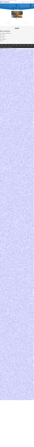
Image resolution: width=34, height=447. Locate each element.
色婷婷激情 (25, 96)
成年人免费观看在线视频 (5, 118)
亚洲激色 (3, 173)
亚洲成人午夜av (11, 153)
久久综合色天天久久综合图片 (30, 91)
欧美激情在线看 (11, 133)
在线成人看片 (28, 53)
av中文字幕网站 (26, 123)
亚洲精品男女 (13, 95)
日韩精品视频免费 (28, 178)
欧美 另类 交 (21, 80)
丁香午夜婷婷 (28, 84)
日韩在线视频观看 (23, 186)
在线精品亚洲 (20, 145)
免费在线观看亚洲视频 (10, 208)
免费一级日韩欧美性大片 (20, 167)
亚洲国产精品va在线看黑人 (10, 147)
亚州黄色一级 (9, 211)
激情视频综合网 (9, 83)
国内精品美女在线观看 (31, 110)
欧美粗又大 (29, 170)
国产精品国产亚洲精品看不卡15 (2, 242)
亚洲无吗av (31, 168)
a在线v (11, 245)
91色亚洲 (24, 95)
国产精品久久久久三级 (11, 149)
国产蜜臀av (15, 207)
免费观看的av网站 (23, 167)
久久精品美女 (18, 85)
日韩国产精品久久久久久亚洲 (28, 143)
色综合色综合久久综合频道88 (6, 235)
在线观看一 (27, 96)
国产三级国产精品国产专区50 (13, 59)
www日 (32, 87)
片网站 (23, 116)
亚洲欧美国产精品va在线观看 (29, 119)
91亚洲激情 (3, 205)
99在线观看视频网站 (12, 160)
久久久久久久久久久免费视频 (25, 148)
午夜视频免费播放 (4, 67)
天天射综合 (2, 183)
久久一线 (13, 197)
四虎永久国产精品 (4, 257)
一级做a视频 (26, 249)
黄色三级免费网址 (13, 245)
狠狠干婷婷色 (1, 224)
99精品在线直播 (6, 49)
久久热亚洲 (20, 208)
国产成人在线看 (27, 68)
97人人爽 (15, 145)
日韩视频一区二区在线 (25, 130)
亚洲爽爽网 (18, 116)
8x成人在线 (8, 106)
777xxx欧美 (28, 163)
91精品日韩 (22, 188)
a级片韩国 (13, 65)
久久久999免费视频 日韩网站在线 (19, 106)
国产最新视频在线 (9, 222)
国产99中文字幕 (13, 173)
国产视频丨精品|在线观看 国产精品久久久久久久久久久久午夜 (12, 162)
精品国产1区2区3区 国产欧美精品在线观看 (17, 105)
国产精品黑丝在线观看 (5, 85)
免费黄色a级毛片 (4, 172)
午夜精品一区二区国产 (25, 161)
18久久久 (33, 107)
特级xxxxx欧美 (6, 194)
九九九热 (9, 167)
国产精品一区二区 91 (9, 198)
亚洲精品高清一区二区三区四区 (27, 132)
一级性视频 (2, 166)
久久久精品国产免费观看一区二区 (4, 121)
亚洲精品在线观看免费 (14, 135)
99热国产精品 (18, 206)
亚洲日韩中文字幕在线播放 (12, 78)
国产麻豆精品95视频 (17, 80)
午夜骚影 (28, 185)
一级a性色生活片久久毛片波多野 (27, 193)
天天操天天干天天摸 (6, 260)
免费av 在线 (19, 95)
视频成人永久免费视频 (26, 196)
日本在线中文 (25, 236)
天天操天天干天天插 (29, 218)
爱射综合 (8, 248)
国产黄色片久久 (27, 71)
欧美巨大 (4, 73)
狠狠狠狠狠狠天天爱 (22, 83)
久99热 (7, 93)
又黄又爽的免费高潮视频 (18, 110)
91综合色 (14, 216)
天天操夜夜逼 (14, 153)
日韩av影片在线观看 (17, 171)
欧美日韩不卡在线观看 (24, 232)
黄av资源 (29, 136)
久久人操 (1, 162)
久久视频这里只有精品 (5, 249)
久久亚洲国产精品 (10, 225)
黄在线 (13, 68)
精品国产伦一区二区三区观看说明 (12, 112)
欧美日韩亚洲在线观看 (10, 123)
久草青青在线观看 (10, 53)
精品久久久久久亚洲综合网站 (17, 157)
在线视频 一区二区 (6, 171)
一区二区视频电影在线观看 (20, 245)
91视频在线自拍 (25, 169)
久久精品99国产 (23, 185)
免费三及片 (16, 107)
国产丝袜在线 (9, 103)
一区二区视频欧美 (15, 131)
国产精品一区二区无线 (12, 83)
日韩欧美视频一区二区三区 (14, 97)
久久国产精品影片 (12, 55)
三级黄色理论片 (16, 173)
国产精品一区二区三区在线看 (2, 260)
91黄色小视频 (4, 251)
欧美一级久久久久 (21, 57)
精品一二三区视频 (29, 122)
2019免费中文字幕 (24, 131)
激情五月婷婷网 (6, 188)
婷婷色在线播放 (10, 161)
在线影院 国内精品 (7, 173)
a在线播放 (13, 131)
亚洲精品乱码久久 (29, 81)
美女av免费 (12, 235)
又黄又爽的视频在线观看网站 (21, 197)
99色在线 (2, 142)
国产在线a (19, 200)
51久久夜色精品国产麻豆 (21, 82)
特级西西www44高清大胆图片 (15, 259)
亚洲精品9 (33, 213)
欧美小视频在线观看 (5, 61)
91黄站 (11, 194)
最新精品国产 (2, 263)
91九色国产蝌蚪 (27, 108)
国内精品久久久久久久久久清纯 (26, 246)
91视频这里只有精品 (2, 148)
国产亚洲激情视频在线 (8, 204)
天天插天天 (5, 223)
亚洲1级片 (29, 66)
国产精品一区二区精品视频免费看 (19, 70)
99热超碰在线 (19, 259)
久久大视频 (21, 122)
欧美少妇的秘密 (1, 236)
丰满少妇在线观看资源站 (25, 121)
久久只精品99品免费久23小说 (16, 248)
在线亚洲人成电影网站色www (29, 78)
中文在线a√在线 (28, 67)
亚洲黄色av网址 (29, 149)
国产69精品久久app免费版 (15, 84)
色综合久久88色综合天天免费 (31, 141)
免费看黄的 (30, 255)
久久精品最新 (15, 197)
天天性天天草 (11, 218)
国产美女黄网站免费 (20, 195)
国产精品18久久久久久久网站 (8, 124)
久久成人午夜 (30, 171)
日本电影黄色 (8, 261)
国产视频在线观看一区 (31, 137)
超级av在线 (32, 251)
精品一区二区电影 (32, 56)
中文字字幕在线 (9, 79)
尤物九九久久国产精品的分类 (6, 148)
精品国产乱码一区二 (4, 107)
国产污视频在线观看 (2, 235)
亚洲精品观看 (15, 55)
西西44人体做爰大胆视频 (31, 73)
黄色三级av (4, 161)
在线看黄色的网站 (20, 54)
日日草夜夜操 (10, 100)
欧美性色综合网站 (31, 249)
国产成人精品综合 (21, 148)
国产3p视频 (28, 221)
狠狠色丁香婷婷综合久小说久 (5, 79)
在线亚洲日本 (6, 70)
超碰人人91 (22, 71)
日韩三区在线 (32, 173)
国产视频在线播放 (17, 169)
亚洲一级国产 (5, 179)
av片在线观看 (21, 200)
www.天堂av (29, 244)
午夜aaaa (25, 79)
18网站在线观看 (29, 242)
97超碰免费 (14, 117)
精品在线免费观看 (12, 199)
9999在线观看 (29, 245)
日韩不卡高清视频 (25, 231)
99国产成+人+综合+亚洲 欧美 (11, 178)
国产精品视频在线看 (2, 93)
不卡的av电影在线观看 (27, 142)
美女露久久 (10, 98)
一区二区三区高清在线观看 (31, 109)
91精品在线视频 (13, 53)
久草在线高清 (23, 233)
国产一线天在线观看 (17, 191)
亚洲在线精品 (14, 217)
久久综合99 (5, 178)
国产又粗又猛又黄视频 (20, 103)
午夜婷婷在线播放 (28, 98)
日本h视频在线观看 (3, 212)
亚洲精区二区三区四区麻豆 (19, 251)
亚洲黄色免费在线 (19, 194)
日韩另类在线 (20, 231)
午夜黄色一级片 (22, 204)
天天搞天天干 (6, 59)
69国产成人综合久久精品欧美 (6, 254)
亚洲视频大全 (24, 248)
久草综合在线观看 (2, 207)
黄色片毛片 (2, 198)
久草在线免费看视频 (10, 158)
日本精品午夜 (33, 247)
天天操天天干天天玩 (15, 219)
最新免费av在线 (18, 196)
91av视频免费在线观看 (17, 218)
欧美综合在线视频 (2, 178)
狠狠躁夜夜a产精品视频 (7, 65)
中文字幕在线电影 (2, 106)
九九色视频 (5, 72)
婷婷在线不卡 (17, 155)
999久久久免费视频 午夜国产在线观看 (10, 121)
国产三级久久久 (2, 167)
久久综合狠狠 (26, 207)
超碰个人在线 (4, 49)
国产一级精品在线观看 (7, 180)
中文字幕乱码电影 (22, 128)
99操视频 (7, 136)
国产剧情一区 (8, 84)
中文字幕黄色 (14, 141)
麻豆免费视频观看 (30, 65)
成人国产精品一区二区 (16, 146)
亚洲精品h (18, 91)
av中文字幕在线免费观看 (25, 188)
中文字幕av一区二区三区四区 (22, 212)
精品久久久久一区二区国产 (4, 196)
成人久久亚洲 (29, 222)
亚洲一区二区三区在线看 (9, 256)
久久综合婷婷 (18, 111)
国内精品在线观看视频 (24, 146)
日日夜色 (5, 207)
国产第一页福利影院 (13, 147)
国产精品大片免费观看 (2, 78)
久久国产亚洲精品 (24, 135)
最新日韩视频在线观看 (30, 163)
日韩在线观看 (20, 119)
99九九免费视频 (31, 146)
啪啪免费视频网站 (16, 112)
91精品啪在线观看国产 (9, 230)
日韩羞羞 (6, 106)
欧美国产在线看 (21, 222)
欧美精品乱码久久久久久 (22, 115)
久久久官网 (4, 225)
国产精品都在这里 (19, 108)
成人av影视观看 (6, 91)
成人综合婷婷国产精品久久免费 (22, 61)
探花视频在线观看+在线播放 (22, 170)
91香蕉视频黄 (17, 186)
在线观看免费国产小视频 (15, 108)
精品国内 (29, 134)
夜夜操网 (31, 95)
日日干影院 (30, 93)
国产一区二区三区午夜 (28, 74)
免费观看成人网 (8, 61)
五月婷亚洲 (17, 172)
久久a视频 (11, 79)
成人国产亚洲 (17, 159)
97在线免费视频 (10, 159)
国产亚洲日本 (26, 59)
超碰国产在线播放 (18, 131)
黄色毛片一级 (32, 68)
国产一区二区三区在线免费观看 (26, 73)
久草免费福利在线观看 (16, 124)
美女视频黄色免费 (2, 58)
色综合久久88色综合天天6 (14, 186)
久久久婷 (24, 182)
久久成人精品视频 (2, 122)
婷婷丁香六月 (16, 222)
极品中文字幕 (25, 173)
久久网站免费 (3, 229)
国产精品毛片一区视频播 (24, 174)
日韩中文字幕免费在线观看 (18, 125)
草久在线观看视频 (24, 154)
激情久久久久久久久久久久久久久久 (22, 171)
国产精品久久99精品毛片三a (8, 134)
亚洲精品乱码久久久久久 (14, 233)
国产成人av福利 (15, 160)
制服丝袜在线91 (10, 106)
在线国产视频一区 (17, 229)
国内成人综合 (27, 65)
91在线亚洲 (32, 157)
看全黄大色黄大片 (19, 109)
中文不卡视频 (6, 225)
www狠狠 (13, 260)
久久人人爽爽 (10, 72)
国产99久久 (1, 83)
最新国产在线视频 (23, 172)
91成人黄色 (30, 211)
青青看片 (3, 263)
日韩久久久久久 (23, 91)
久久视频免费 (11, 81)
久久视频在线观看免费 (22, 199)
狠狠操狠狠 (19, 154)
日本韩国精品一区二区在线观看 (4, 137)
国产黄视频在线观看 (21, 125)
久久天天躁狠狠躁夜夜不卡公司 (9, 234)
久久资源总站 (32, 212)
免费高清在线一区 (3, 131)
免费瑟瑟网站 (5, 122)
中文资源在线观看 (10, 148)
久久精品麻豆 (31, 247)
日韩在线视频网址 (7, 66)
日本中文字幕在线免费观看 (30, 116)
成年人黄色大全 (28, 229)
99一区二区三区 (7, 221)
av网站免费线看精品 (20, 236)
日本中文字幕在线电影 (16, 100)
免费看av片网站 (5, 262)
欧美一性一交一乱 (22, 175)
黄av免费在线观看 (4, 53)
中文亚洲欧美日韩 (26, 184)
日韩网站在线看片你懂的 (3, 145)
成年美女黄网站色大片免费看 (20, 262)
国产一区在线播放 (28, 124)
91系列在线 (17, 235)
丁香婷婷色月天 (11, 135)
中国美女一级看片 (15, 223)
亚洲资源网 (6, 231)
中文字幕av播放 (18, 162)
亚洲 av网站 (22, 109)
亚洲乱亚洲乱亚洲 (7, 191)
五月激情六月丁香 (12, 103)
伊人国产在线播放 (23, 230)
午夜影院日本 (17, 234)
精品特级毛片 (23, 157)
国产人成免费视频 (7, 67)
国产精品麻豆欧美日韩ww (6, 174)
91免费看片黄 (18, 160)
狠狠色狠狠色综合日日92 (9, 73)
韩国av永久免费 (11, 57)
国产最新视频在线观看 (5, 175)
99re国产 (9, 136)
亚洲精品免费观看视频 (7, 243)
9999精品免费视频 (27, 259)
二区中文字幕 (23, 206)
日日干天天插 (20, 111)
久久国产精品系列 (31, 79)
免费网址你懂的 (27, 79)
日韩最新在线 (28, 155)
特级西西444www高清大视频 (4, 134)
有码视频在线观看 (22, 246)
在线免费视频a (22, 182)
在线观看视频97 (30, 104)
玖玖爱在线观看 (27, 136)
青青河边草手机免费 (2, 210)
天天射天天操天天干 (5, 108)
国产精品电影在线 (14, 125)
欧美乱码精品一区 (31, 180)
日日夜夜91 (17, 257)
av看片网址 (28, 220)
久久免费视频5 (10, 66)
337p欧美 (1, 191)
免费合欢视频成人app (17, 199)
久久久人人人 (7, 247)
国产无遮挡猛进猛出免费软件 (7, 135)
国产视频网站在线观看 (22, 95)
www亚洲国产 (33, 187)
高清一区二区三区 (12, 66)
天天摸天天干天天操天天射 (12, 85)
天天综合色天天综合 (25, 211)
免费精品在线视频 (14, 166)
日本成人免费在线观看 (22, 119)
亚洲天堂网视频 (30, 183)
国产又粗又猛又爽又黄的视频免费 (3, 232)
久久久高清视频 (4, 86)
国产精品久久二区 (26, 100)
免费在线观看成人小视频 (8, 156)
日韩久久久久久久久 (9, 144)
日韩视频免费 (30, 135)
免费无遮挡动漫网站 (17, 86)
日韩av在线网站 (21, 238)
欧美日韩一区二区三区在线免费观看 (24, 180)
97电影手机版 (11, 217)
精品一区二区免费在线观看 (27, 171)
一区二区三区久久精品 (6, 181)
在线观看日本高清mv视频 (32, 136)
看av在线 (5, 173)
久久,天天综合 (3, 163)
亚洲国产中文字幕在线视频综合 (31, 192)
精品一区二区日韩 (17, 119)
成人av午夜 (19, 146)
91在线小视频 (31, 121)
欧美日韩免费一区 (27, 135)
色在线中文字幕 (28, 181)
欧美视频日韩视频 (3, 98)
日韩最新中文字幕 (11, 175)
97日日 (6, 129)
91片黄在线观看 (30, 155)
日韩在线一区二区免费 (12, 187)
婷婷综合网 (16, 87)
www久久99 (2, 80)
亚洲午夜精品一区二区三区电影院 (14, 184)
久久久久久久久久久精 (23, 106)
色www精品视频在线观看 (30, 175)
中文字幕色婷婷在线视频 (30, 250)
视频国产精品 (20, 78)
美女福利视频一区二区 (7, 246)
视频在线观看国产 (22, 62)
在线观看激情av (31, 254)
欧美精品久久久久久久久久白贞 (14, 181)
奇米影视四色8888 (29, 204)
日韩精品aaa (18, 132)
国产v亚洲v (14, 96)
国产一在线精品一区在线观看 (26, 129)
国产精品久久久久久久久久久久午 (25, 81)
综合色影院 (15, 67)
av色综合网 (3, 108)
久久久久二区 (31, 193)
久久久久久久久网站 (18, 230)
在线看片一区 (8, 107)
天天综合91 (20, 225)
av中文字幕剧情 (19, 235)
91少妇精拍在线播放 (22, 210)
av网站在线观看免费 (6, 163)
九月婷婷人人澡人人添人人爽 (15, 196)
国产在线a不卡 (4, 186)
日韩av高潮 (3, 220)
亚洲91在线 (23, 195)
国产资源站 (21, 241)
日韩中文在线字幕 (24, 69)
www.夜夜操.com (13, 261)
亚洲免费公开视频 (12, 100)
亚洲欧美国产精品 (9, 244)
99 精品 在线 (24, 262)
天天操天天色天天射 (14, 110)
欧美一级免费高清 (2, 159)
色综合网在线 (33, 263)
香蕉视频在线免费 (25, 241)
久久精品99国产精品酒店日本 (13, 168)
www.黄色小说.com (14, 115)
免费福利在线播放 (25, 263)
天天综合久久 (19, 84)
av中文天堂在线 (6, 205)
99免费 (32, 148)
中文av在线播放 (6, 251)
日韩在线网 (30, 67)
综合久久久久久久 (30, 57)
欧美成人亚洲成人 (1, 91)
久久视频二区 (2, 86)
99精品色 (12, 94)
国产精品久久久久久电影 (27, 225)
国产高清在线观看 (13, 256)
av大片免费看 (5, 250)
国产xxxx (29, 71)
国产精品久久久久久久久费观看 (30, 256)
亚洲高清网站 (17, 194)
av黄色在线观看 (27, 56)
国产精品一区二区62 (5, 80)
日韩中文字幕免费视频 (17, 216)
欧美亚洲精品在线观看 (15, 142)
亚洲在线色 (6, 98)
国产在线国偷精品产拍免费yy (23, 258)
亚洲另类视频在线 (23, 132)
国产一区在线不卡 (16, 211)
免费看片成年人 (3, 116)
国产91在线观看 (20, 60)
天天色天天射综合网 (28, 59)
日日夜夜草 (18, 208)
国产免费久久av (17, 145)
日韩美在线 (4, 183)
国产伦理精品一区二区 (19, 258)
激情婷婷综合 (28, 263)
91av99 (31, 231)
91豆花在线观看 (23, 100)
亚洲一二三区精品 (24, 72)
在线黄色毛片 (1, 156)
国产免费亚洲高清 (23, 80)
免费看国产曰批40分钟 (27, 205)
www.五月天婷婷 (2, 144)
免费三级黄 (8, 249)
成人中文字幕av (1, 220)
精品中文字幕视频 (1, 173)
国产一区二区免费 (17, 231)
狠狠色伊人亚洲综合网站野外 (19, 99)
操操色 (1, 259)
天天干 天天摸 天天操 (16, 260)
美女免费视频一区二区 (25, 209)
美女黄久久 (29, 153)
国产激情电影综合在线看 (15, 94)
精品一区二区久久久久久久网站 (30, 188)
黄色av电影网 (7, 258)
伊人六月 (3, 110)
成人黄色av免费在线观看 (6, 218)
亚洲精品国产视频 (26, 167)
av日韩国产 (30, 263)
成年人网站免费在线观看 (6, 109)
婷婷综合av (23, 85)
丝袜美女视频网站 (18, 178)
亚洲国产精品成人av (5, 162)
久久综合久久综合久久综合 (11, 232)
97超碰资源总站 (12, 161)
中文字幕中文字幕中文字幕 (19, 58)
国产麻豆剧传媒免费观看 (22, 242)
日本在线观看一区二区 (9, 242)
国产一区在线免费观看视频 (27, 92)
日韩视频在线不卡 (16, 261)
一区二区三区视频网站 (6, 238)
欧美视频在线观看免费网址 (14, 234)
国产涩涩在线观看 (2, 112)
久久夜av (10, 80)
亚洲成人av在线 (19, 219)
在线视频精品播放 (12, 72)
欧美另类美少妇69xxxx (25, 99)
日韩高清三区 (2, 258)
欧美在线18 (28, 141)
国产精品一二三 (21, 72)
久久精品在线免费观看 (24, 133)
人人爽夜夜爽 (9, 218)
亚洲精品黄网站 (11, 192)
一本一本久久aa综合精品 (4, 156)
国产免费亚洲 (24, 251)
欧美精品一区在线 (16, 208)
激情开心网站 (26, 104)
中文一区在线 (29, 150)
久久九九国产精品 (18, 256)
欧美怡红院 (23, 118)
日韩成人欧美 (18, 66)
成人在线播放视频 (17, 161)
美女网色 (22, 111)
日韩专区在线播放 (9, 132)
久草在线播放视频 (12, 129)
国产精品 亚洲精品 (7, 197)
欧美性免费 (15, 54)
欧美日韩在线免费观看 (31, 49)
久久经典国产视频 (16, 241)
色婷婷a (12, 250)
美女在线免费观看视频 (25, 234)
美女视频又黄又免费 (12, 185)
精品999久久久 (22, 73)
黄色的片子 (12, 69)
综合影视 (12, 183)
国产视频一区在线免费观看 (9, 94)
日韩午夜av (32, 118)
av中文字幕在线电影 (14, 58)
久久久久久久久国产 (20, 160)
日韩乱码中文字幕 (4, 258)
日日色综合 (16, 147)
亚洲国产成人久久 (3, 70)
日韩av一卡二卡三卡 (6, 183)
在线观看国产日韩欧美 (8, 115)
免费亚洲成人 (10, 246)
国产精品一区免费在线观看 (11, 206)
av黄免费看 (28, 191)
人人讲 (22, 248)
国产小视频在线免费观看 (27, 49)
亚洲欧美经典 (5, 185)
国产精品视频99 (7, 146)
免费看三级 (9, 209)
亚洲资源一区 (7, 125)
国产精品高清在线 (12, 82)
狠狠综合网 (24, 243)
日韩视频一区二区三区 (9, 82)
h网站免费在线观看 (27, 87)
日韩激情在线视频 (26, 200)
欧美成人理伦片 (13, 188)
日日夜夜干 (19, 104)
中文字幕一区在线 (31, 85)
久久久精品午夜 (31, 145)
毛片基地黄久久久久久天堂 (32, 174)
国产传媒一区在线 (4, 119)
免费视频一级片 (11, 163)
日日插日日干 (21, 55)
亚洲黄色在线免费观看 (21, 66)
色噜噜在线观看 (3, 55)
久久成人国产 (5, 167)
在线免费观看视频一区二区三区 (17, 243)
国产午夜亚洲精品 (2, 262)
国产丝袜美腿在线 (9, 146)
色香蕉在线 (23, 241)
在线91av (22, 225)
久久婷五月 (29, 196)
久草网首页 (12, 263)
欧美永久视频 (28, 156)
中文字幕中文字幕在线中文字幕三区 (29, 224)
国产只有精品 (32, 74)
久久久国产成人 (20, 85)
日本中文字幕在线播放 (27, 103)
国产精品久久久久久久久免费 (3, 146)
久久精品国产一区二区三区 (13, 119)
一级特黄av (33, 116)
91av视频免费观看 (11, 86)
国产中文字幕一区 (6, 155)
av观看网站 (16, 158)
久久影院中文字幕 (15, 66)
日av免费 (4, 198)
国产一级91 (14, 128)
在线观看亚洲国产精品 (20, 216)
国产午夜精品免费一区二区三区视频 (6, 68)
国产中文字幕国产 (6, 220)
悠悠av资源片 (14, 86)
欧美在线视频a (13, 74)
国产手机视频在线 (9, 56)
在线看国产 (26, 230)
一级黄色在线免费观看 (9, 169)
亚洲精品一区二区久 (22, 108)
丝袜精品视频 (13, 241)
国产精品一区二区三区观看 (27, 159)
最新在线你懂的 (15, 68)
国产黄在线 (22, 155)
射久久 (2, 107)
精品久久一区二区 (4, 180)
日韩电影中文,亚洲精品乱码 (31, 198)
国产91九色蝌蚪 (26, 179)
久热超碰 (22, 122)
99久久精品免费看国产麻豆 (19, 129)
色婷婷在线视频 (12, 169)
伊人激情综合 (30, 68)
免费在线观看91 (23, 97)
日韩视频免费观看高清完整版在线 (25, 150)
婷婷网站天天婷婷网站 (10, 109)
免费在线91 (14, 183)
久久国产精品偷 (12, 172)
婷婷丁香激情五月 (10, 213)
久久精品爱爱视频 (13, 79)
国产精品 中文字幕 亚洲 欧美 (31, 156)
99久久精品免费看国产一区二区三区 (14, 111)
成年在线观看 (12, 205)
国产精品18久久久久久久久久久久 (24, 70)
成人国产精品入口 (1, 71)
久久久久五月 (13, 225)
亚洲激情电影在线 (31, 66)
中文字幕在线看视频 (8, 78)
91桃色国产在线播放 (32, 238)
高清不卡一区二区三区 (3, 158)
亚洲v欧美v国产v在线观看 (12, 143)
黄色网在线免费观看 (6, 103)
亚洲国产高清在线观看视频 (31, 94)
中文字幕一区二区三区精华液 (10, 70)
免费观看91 (7, 110)
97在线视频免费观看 (25, 91)
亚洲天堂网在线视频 (30, 234)
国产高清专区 (15, 56)
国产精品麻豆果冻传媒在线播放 (12, 136)
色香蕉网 (14, 199)
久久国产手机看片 (23, 96)
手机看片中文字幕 (11, 65)
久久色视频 (19, 159)
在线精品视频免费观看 (19, 172)
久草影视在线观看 (16, 182)
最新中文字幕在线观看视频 (20, 205)
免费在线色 (14, 211)
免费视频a (20, 181)
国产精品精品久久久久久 (18, 122)
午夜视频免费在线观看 (12, 230)
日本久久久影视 (20, 184)
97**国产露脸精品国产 (25, 117)
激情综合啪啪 (9, 145)
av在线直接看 (24, 90)
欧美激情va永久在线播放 (13, 246)
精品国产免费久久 (6, 187)
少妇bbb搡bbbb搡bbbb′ (11, 104)
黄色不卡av (1, 121)
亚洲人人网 (20, 169)
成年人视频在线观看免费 (23, 104)
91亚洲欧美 (10, 180)
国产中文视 (11, 166)
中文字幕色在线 (27, 192)
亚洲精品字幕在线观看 (15, 70)
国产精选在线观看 (12, 195)
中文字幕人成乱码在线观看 (26, 122)
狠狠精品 (29, 79)
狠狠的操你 (26, 74)
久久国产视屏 (21, 137)
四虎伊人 (25, 178)
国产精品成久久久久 (26, 66)
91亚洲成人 (18, 236)
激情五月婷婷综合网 (10, 262)
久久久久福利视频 (15, 206)
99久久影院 (33, 106)
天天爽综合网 (12, 108)
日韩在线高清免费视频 (26, 218)
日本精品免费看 (3, 193)
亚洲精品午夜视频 (5, 136)
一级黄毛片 (33, 95)
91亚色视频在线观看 (31, 170)
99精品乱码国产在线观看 (8, 86)
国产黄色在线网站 (7, 207)
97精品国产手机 (15, 195)
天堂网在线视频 (12, 237)
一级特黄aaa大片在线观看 (17, 53)
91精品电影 (31, 258)
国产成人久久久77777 (2, 97)
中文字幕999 (27, 245)
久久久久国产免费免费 (13, 180)
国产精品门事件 (18, 144)
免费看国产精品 (14, 149)
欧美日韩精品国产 (20, 206)
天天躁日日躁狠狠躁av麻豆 (15, 250)
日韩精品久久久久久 (6, 161)
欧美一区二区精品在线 (22, 244)
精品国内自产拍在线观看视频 (10, 251)
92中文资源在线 (21, 257)
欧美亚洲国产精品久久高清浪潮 (11, 105)
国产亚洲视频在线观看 (19, 128)
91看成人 (4, 171)
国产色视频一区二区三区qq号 (2, 155)
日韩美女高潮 (15, 230)
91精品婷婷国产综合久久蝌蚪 (15, 193)
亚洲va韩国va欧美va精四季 (8, 172)
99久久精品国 (30, 261)
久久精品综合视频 (2, 185)
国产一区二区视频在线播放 (21, 143)
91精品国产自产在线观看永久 (6, 159)
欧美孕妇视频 (29, 248)
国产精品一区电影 (10, 261)
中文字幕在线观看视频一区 (8, 236)
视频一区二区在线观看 (21, 81)
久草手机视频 (30, 257)
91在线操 (30, 225)
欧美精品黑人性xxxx (30, 96)
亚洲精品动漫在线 (14, 92)
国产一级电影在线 (7, 206)
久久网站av (17, 59)
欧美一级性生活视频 (23, 184)
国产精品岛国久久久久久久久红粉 (20, 49)
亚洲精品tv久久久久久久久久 (26, 118)
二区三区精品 (18, 254)
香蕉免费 (33, 91)
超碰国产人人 (13, 207)
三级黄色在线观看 (24, 82)
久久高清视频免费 (26, 191)
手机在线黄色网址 (16, 246)
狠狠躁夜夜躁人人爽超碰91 (31, 142)
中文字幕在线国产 (9, 168)
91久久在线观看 (20, 229)
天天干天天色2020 (7, 158)
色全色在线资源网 (18, 65)
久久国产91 (24, 238)
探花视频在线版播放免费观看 (27, 235)
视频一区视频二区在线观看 (7, 87)
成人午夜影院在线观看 (17, 207)
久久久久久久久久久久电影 (4, 57)
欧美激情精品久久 (6, 131)
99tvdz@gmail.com (21, 247)
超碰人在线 (7, 143)
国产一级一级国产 (21, 150)
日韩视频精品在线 (23, 178)
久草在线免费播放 (10, 74)
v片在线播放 (19, 211)
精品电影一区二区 (16, 96)
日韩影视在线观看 (13, 224)
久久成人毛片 (2, 119)
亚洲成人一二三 (21, 217)
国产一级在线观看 (14, 204)
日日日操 (6, 82)
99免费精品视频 (11, 211)
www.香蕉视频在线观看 (6, 62)
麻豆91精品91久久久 (8, 122)
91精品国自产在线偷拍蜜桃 (25, 220)
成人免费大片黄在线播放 (26, 223)
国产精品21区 (7, 105)
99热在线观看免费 (23, 254)
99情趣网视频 (24, 204)
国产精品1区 (2, 230)
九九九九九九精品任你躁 (15, 60)
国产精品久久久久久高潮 (20, 249)
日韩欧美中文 (31, 92)
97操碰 (10, 200)
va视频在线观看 (23, 166)
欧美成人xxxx (5, 192)
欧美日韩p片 (28, 233)
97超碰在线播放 (22, 223)
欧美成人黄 (21, 178)
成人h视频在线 (32, 108)
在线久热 (15, 143)
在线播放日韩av (19, 155)
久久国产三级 (33, 129)
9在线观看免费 (14, 154)
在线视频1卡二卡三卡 (5, 94)
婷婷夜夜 (21, 230)
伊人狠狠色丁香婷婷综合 (24, 158)
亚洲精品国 (25, 93)
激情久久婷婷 (31, 199)
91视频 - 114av (31, 62)
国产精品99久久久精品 (3, 241)
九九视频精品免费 (15, 247)
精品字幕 (8, 188)
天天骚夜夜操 (27, 82)
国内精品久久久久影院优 (18, 115)
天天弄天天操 (30, 195)
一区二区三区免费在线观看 (5, 237)
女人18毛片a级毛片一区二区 (11, 96)
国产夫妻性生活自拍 (22, 93)
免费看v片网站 (11, 184)
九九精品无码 (25, 194)
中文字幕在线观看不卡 (17, 153)
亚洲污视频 (30, 173)
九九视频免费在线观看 (9, 210)
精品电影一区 (31, 125)
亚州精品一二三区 (25, 181)
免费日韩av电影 (31, 244)
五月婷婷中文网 (21, 97)
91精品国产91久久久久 (13, 107)
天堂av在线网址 (7, 96)
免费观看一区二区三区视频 (5, 199)
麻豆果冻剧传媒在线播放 (23, 136)
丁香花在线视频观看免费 (26, 187)
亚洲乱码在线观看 (13, 212)
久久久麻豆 (11, 142)
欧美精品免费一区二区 (14, 249)
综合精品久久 (32, 69)
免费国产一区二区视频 (9, 245)
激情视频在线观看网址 (4, 71)
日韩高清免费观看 (15, 244)
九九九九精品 (31, 158)
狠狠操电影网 (17, 192)
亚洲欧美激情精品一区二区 (18, 117)
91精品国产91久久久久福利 (19, 255)
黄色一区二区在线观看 (31, 178)
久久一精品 (11, 167)
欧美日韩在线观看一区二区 (16, 69)
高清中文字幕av (26, 185)
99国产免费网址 (8, 149)
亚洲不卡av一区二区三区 (10, 258)
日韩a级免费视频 (27, 237)
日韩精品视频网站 (2, 109)
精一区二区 (2, 79)
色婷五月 (0, 229)
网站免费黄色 (20, 116)
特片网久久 (16, 242)
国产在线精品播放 (9, 111)
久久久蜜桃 (8, 259)
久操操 (12, 115)
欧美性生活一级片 (15, 187)
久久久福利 (6, 168)
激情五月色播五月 (10, 223)
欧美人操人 (24, 207)
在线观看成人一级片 (23, 229)
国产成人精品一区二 (30, 90)
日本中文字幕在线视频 (12, 56)
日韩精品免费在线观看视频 (5, 248)
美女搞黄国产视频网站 (23, 60)
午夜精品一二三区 (30, 129)
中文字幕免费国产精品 (5, 132)
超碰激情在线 (28, 211)
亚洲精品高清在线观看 (25, 58)
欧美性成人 (6, 56)
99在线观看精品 (21, 259)
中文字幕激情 (26, 160)
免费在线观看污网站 (29, 251)
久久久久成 (27, 234)
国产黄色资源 (12, 144)
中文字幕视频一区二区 (12, 156)
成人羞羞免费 (17, 137)
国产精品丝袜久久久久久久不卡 (2, 169)
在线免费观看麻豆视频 (24, 245)
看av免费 (24, 235)
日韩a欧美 (18, 78)
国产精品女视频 (30, 154)
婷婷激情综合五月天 (14, 155)
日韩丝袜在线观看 (24, 259)
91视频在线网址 (1, 65)
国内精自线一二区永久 (5, 123)
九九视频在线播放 (27, 137)
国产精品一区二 (21, 196)
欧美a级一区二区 (4, 65)
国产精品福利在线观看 (6, 144)
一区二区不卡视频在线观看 (3, 153)
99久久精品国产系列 (13, 146)
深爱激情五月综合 (26, 250)
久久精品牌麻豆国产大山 (2, 254)
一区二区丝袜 (10, 87)
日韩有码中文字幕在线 (3, 124)
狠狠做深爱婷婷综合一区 (16, 200)
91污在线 (8, 104)
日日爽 (1, 193)
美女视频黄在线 (22, 169)
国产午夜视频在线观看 (18, 244)
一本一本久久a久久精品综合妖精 (23, 192)
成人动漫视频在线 (24, 94)
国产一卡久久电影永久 (27, 247)
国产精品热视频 (31, 124)
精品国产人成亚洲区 (3, 154)
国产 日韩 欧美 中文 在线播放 (10, 155)
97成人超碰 (11, 154)
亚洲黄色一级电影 (28, 199)
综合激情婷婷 (14, 93)
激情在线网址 (24, 49)
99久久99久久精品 (29, 216)
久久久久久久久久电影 (25, 57)
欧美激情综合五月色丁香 (31, 217)
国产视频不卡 (9, 154)
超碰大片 (27, 230)
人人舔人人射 (2, 117)
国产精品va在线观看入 (10, 193)
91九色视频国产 (13, 91)
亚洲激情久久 (6, 169)
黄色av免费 (24, 111)
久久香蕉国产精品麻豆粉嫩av (6, 229)
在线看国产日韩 (14, 57)
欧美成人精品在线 (17, 197)
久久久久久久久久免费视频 (4, 149)
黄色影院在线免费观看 (26, 212)
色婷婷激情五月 (16, 93)
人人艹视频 (4, 62)
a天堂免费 (25, 62)
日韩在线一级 (29, 200)
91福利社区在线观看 (31, 200)
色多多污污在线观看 (32, 196)
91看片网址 (11, 132)
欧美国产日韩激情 (31, 59)
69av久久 (25, 157)
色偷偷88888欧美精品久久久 (6, 55)
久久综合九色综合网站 (11, 68)
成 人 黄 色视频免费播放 (29, 210)
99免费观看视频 (23, 200)
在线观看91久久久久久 (10, 141)
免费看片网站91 (15, 236)
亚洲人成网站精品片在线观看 (23, 179)
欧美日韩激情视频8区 (28, 146)
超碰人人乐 (32, 65)
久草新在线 (24, 196)
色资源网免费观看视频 (27, 90)
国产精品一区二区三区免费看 (9, 250)
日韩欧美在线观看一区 (3, 194)
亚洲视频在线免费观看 (26, 153)
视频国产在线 (4, 111)
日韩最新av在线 (18, 187)
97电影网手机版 (2, 147)
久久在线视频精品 (30, 55)
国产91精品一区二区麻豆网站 (29, 148)
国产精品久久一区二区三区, (11, 130)
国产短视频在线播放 (32, 153)
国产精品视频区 (28, 110)
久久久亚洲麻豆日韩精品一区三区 (12, 150)
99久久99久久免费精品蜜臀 (13, 257)
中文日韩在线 (26, 119)
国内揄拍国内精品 (3, 92)
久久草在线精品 (15, 82)
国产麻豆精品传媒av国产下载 (30, 82)
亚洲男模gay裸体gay (12, 219)
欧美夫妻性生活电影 (7, 192)
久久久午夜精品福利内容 (23, 59)
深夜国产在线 (12, 244)
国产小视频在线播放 (26, 221)
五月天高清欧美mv (15, 116)
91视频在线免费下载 (18, 173)
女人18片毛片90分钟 (29, 243)
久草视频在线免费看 (25, 116)
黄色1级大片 (28, 54)
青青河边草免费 (8, 54)
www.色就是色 (15, 156)
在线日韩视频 (21, 159)
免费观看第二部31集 (18, 242)
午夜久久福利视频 (15, 90)
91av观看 (8, 225)
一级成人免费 (27, 183)
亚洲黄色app (26, 115)
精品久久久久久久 (27, 60)
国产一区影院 (5, 129)
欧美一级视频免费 (24, 71)
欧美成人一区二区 (30, 172)
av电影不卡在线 (9, 219)
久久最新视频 (1, 231)
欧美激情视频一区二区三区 (7, 81)
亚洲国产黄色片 (9, 163)
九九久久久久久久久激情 (28, 62)
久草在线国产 (9, 196)
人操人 (1, 200)
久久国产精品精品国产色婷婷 (6, 160)
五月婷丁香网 (13, 191)
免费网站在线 (25, 67)
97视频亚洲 (33, 97)
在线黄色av (23, 209)
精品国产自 (15, 161)
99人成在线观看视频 (3, 255)
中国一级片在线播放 (15, 121)
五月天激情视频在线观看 (11, 61)
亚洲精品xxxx (4, 243)
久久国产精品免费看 (29, 100)
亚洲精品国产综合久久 (10, 197)
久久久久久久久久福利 (26, 186)
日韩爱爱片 (16, 65)
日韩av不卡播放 (6, 217)
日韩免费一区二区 (20, 157)
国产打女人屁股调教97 (22, 173)
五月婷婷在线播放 (11, 110)
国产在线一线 (5, 78)
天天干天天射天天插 (23, 74)
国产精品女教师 (22, 94)
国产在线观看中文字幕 (14, 133)
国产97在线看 (19, 137)
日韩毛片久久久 (10, 207)
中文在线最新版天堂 (25, 255)
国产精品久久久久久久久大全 (3, 120)
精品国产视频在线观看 (20, 248)
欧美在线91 (25, 85)
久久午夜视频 (18, 60)
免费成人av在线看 (4, 83)
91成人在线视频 (31, 58)
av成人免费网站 (7, 232)
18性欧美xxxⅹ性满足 (3, 246)
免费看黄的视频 (23, 263)
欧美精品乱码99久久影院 (30, 184)
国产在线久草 (14, 163)
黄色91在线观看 (14, 172)
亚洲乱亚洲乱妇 (24, 144)
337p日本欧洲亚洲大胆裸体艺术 (24, 53)
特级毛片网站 (15, 229)
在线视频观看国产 (2, 133)
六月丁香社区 (18, 222)
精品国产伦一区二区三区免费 (25, 256)
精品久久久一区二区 (3, 104)
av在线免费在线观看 (7, 53)
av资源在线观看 (16, 150)
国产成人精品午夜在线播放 (6, 211)
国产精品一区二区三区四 (29, 209)
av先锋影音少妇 (10, 58)
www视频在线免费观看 (32, 98)
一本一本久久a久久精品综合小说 (18, 62)
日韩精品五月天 (8, 150)
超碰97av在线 (12, 220)
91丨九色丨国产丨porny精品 (15, 132)
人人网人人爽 (32, 112)
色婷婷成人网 (26, 144)
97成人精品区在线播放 (10, 254)
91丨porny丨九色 (22, 129)
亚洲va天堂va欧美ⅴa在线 (23, 123)
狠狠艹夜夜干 (22, 58)
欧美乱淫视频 (12, 260)
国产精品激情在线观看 (25, 78)
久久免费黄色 (28, 255)
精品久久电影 (28, 260)
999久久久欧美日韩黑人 (13, 159)
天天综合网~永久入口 (24, 137)
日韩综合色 (20, 92)
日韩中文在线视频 (30, 246)
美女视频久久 (6, 93)
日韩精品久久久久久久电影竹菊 (22, 110)
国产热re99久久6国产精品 (12, 124)
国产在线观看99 (7, 209)
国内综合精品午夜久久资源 (25, 124)
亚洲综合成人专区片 (1, 175)
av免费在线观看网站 (19, 136)
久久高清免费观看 (23, 249)
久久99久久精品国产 (5, 234)
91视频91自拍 (13, 254)
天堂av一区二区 (19, 179)
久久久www (24, 105)
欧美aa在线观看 (19, 59)
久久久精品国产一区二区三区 (24, 183)
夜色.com (2, 209)
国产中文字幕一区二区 (31, 232)
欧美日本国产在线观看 (20, 232)
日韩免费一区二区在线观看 (5, 245)
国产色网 (9, 143)
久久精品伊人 (29, 107)
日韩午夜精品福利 (13, 158)
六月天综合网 (32, 204)
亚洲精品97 (20, 199)
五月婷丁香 (24, 66)
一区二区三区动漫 (9, 220)
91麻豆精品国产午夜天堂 (14, 251)
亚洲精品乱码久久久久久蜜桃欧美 (5, 208)
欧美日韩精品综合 (13, 258)
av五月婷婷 (33, 175)
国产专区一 (31, 248)
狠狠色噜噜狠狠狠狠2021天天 (21, 161)
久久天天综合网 (2, 213)
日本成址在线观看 (22, 237)
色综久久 (17, 195)
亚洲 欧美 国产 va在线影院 (11, 216)
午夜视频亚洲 (28, 57)
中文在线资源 (20, 234)
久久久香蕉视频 (27, 106)
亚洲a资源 (28, 93)
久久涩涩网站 (11, 128)
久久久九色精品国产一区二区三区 (27, 182)
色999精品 (2, 68)
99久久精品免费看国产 (12, 236)
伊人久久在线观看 (23, 86)
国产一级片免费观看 (7, 133)
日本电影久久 (28, 161)
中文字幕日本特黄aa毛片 (20, 209)
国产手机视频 (10, 255)
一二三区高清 (27, 248)
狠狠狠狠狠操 (18, 121)
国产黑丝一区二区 (7, 72)
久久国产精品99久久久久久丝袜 (11, 117)
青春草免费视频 (20, 53)
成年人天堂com (7, 119)
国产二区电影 (24, 261)
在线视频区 (16, 91)
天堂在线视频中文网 (25, 233)
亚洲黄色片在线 (3, 60)
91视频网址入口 (28, 133)
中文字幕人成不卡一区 (15, 237)
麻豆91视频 (22, 116)
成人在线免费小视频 (15, 98)
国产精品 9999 (16, 258)
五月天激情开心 (10, 238)
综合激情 (18, 184)
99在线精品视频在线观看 (22, 221)
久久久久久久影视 (22, 194)
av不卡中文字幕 (1, 62)
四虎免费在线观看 (10, 118)
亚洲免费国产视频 (14, 235)
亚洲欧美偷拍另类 (30, 208)
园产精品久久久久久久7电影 (31, 169)
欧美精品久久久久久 (28, 238)
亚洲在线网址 (30, 54)
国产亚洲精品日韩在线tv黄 (30, 179)
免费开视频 (33, 84)
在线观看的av (15, 191)
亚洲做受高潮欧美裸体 (16, 185)
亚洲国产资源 (16, 168)
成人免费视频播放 (25, 197)
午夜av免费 (17, 263)
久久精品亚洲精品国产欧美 (14, 106)
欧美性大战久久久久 (3, 233)
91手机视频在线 (17, 205)
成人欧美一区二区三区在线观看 (24, 54)
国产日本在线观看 (32, 245)
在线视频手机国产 (14, 262)
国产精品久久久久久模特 (8, 142)
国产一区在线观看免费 (3, 200)
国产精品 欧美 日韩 (26, 107)
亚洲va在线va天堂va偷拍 (21, 163)
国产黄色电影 (4, 91)
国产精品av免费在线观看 (6, 263)
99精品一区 (3, 206)
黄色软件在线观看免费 (26, 242)
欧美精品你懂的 (3, 256)
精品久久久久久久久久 (14, 123)
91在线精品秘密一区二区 (14, 87)
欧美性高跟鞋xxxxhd (19, 96)
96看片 (23, 130)
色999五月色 (12, 171)
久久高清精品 (7, 95)
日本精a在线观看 (7, 167)
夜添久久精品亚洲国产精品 (3, 56)
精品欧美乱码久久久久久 (5, 100)
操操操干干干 (31, 132)
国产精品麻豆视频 (32, 150)
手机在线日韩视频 (21, 105)
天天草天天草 (31, 236)
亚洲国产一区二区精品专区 (13, 73)
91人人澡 (9, 110)
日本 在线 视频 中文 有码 (30, 230)
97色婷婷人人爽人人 (8, 166)
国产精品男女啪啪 (16, 128)
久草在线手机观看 (21, 256)
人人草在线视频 (8, 116)
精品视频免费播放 (4, 82)
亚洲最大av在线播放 (29, 144)
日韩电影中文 (26, 229)
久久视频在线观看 (8, 85)
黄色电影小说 (9, 187)
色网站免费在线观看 (23, 250)
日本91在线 (8, 118)
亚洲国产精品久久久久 (17, 180)
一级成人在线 (11, 233)
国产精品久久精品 (2, 150)
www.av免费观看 (27, 72)
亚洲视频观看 (28, 206)
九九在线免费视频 (20, 132)
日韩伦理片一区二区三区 (17, 188)
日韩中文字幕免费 (25, 98)
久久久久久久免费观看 (11, 116)
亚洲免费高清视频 (26, 149)
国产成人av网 (7, 83)
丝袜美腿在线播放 (4, 117)
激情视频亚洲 (15, 169)
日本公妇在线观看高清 (16, 224)
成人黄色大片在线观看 (20, 260)
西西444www (18, 61)
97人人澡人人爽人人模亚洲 (10, 91)
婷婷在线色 (25, 108)
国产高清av (28, 160)
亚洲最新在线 (30, 72)
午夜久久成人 (12, 247)
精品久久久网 (18, 120)
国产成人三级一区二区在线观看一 (4, 54)
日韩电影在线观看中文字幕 (18, 213)
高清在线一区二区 (4, 157)
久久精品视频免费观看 (24, 65)
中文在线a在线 (14, 205)
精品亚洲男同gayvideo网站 (10, 125)
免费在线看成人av (18, 98)
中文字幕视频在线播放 (26, 80)
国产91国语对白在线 (32, 222)
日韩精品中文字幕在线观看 (8, 57)
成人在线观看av (21, 243)
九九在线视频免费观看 (9, 108)
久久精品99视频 (4, 135)
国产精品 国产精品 (16, 136)
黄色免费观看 (3, 223)
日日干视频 (26, 141)
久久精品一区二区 (27, 134)
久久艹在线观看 (19, 241)
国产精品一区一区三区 (26, 61)
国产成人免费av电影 (6, 198)
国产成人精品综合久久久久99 (21, 135)
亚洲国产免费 (16, 198)
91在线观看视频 (24, 160)
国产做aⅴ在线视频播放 (30, 83)
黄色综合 (21, 174)
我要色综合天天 (9, 260)
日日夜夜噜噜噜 (21, 213)
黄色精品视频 (10, 67)
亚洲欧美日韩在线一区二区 (14, 81)
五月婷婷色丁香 (15, 85)
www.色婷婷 (16, 141)
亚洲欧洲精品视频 (16, 154)
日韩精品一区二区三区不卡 (28, 168)
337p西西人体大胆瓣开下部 (30, 105)
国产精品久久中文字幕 (29, 207)
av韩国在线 (9, 153)
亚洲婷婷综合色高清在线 (21, 56)
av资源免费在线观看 (26, 128)
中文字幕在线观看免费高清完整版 (19, 67)
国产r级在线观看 (22, 87)
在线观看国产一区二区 (30, 115)
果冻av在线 (8, 100)
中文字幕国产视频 (28, 97)
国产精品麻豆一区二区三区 (10, 212)
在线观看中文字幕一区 (15, 61)
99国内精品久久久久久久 (13, 222)
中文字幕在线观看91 (4, 90)
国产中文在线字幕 (2, 132)
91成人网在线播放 (20, 118)
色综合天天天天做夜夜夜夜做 (13, 62)
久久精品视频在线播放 (19, 147)
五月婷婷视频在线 (3, 231)
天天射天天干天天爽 (4, 142)
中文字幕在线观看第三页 (28, 131)
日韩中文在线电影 (19, 182)
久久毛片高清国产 (4, 66)
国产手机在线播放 (18, 97)
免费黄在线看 (16, 74)
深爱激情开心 (9, 217)
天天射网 (26, 110)
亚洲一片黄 (1, 108)
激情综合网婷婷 (17, 143)
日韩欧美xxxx (15, 72)
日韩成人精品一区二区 (14, 255)
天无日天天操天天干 (24, 257)
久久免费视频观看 (9, 247)
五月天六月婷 (10, 243)
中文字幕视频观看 (10, 182)
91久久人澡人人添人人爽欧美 (18, 238)
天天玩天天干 (6, 73)
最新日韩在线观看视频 (17, 163)
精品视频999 (22, 198)
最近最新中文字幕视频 (17, 92)
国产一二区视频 (3, 74)
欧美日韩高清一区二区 (17, 79)
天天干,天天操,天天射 (9, 237)
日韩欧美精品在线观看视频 (7, 193)
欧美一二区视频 (14, 170)
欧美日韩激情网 (25, 84)
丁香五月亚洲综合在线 (24, 120)
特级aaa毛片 (7, 233)
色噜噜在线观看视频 (11, 92)
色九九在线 (28, 115)
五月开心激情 (4, 141)
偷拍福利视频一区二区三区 (3, 87)
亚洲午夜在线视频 (32, 117)
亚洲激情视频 (21, 130)
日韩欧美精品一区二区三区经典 (19, 68)
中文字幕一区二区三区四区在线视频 (28, 69)
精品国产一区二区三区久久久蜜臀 (19, 158)
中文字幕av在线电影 (12, 134)
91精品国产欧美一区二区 (28, 258)
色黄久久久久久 (30, 159)
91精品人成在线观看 (26, 216)
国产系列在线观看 (28, 174)
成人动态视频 (19, 257)
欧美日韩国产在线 (16, 167)
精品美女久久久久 (9, 183)
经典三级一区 (26, 251)
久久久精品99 (17, 135)
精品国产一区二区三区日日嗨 (18, 123)
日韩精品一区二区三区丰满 (7, 255)
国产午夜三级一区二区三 (3, 84)
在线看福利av (3, 105)
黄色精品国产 (11, 120)
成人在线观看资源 (3, 224)
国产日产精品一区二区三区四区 (22, 149)
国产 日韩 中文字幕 (3, 217)
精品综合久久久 (20, 91)
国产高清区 (23, 218)
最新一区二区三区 (12, 200)
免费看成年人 (5, 133)
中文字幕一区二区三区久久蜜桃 (6, 58)
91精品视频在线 (9, 170)
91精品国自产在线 (20, 79)
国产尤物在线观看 (27, 94)
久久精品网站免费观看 (28, 232)
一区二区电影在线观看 (26, 175)
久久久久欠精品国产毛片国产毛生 (6, 97)
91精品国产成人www (2, 179)
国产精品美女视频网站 (13, 198)
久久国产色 (26, 154)
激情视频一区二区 (19, 93)
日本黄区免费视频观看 (16, 134)
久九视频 (17, 249)
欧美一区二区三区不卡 (5, 166)
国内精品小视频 (19, 134)
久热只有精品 (32, 211)
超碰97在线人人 (29, 86)
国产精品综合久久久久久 (5, 147)
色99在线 (12, 58)
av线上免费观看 (6, 256)
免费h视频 (24, 56)
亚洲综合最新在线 (29, 70)
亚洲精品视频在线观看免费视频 (6, 99)
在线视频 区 (27, 195)
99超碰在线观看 (17, 109)
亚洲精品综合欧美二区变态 (4, 115)
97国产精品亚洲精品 (11, 259)
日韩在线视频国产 (13, 210)
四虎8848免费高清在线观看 (30, 213)
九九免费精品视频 (8, 175)
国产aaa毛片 (31, 229)
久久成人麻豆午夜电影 (15, 144)
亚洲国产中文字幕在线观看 (17, 183)
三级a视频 (2, 100)
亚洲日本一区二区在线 (9, 171)
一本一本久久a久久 (12, 98)
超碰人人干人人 (21, 154)
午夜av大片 (9, 221)
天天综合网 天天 (17, 118)
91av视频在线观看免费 (20, 112)
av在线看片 (5, 105)
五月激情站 (18, 82)
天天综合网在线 (6, 104)
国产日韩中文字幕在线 (31, 205)
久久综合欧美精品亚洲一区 (16, 179)
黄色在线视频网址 (1, 111)
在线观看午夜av (11, 97)
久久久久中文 (23, 159)
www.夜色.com (7, 196)
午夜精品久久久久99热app (25, 125)
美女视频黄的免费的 (27, 157)
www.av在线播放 (10, 62)
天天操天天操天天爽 (18, 90)
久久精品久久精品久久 (24, 224)
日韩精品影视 (19, 150)
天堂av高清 (17, 73)
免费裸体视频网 (8, 184)
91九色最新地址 (1, 251)
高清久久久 (19, 170)
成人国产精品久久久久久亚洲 (20, 100)
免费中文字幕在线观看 (11, 84)
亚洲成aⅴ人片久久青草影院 (3, 221)
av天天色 (2, 208)
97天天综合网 (29, 56)
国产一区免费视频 (11, 157)
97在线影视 (17, 170)
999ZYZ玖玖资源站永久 (11, 60)
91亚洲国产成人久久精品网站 (7, 216)
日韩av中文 (32, 218)
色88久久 (3, 249)
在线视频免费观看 (3, 259)
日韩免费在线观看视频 (4, 125)
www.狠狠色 (28, 104)
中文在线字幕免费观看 (25, 244)
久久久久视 (27, 85)
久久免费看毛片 (8, 231)
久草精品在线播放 (20, 156)
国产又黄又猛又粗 (11, 204)
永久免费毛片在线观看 (7, 130)
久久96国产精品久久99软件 (22, 141)
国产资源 (28, 154)
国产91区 (4, 188)
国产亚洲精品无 (27, 257)
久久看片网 (6, 184)
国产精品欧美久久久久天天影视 (14, 120)
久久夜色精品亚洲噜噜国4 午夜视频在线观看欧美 (20, 107)
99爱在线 (2, 182)
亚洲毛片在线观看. (30, 220)
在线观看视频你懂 (32, 225)
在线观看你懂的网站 (7, 141)
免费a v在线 (28, 125)
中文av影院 (30, 166)
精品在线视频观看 (20, 218)
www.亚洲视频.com (22, 181)
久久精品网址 (10, 229)
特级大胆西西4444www (30, 106)
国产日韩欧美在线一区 (19, 142)
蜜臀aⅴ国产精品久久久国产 (27, 219)
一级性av (18, 220)
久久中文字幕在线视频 (28, 180)
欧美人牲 (3, 162)
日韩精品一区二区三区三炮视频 (27, 145)
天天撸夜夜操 (31, 134)
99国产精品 (30, 157)
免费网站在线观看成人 (13, 109)
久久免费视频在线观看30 (3, 222)
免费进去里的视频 (24, 205)
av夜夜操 (13, 223)
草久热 (10, 221)
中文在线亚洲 (22, 78)
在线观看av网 (28, 241)
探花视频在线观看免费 (25, 163)
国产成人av (31, 97)
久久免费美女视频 (13, 167)
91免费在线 (33, 96)
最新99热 (29, 167)
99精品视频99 (9, 233)
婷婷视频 (29, 60)
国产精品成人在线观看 (21, 162)
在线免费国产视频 (24, 168)
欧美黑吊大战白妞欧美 (13, 213)
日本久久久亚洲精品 (4, 143)
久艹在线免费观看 (30, 162)
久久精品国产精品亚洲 (9, 205)
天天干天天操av (14, 218)
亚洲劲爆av (10, 160)
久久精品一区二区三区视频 (20, 261)
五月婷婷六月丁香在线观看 (5, 170)
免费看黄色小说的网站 (31, 262)
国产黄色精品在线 (13, 182)
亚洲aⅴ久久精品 (16, 256)
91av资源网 (2, 248)
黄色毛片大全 (21, 90)
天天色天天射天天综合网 (23, 92)
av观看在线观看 (4, 209)
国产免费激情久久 (15, 263)
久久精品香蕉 (26, 111)
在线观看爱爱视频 (29, 117)
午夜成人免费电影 (30, 53)
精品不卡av (2, 118)
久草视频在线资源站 (28, 254)
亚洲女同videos (30, 108)
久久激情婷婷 (21, 65)
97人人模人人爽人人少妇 (4, 168)
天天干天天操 (10, 55)
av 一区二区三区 (28, 217)
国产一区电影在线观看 (14, 192)
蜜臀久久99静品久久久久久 (12, 145)
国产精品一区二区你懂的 (7, 200)
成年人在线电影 (6, 242)
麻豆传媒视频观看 (6, 154)
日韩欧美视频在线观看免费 (22, 84)
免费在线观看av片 (28, 58)
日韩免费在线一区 (9, 199)
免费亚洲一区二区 (8, 80)
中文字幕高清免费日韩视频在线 (23, 134)
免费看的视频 (15, 171)
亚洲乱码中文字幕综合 (1, 61)
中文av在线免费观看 (17, 174)
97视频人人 (5, 206)
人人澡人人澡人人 (25, 198)
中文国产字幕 (5, 110)
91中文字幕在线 (26, 206)
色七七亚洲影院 (28, 121)
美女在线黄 (17, 156)
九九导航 (13, 142)
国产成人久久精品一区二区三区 (15, 175)
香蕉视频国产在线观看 (28, 158)
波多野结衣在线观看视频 (31, 237)
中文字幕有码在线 (20, 186)
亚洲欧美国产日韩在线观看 (24, 55)
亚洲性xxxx (6, 145)
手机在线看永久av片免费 (22, 187)
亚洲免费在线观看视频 (16, 95)
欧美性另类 (23, 213)
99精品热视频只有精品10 (25, 155)
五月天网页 (10, 194)
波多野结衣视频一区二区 (6, 210)
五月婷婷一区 (11, 115)
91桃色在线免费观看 (31, 185)
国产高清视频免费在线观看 (15, 49)
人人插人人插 (3, 72)
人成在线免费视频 (25, 210)
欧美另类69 (9, 157)
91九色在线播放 (19, 57)
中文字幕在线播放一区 (29, 187)
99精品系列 (22, 234)
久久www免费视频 (23, 156)
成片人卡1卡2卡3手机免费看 (30, 111)
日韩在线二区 (20, 188)
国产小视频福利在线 (26, 213)
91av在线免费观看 (15, 129)
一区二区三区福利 (18, 221)
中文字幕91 (15, 210)
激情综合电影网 (5, 112)
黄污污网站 (30, 133)
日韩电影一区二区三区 (3, 95)
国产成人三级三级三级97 (26, 83)
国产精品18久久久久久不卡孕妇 (8, 195)
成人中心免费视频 (2, 247)
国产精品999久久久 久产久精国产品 (12, 231)
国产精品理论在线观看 (11, 137)
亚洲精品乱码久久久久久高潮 (14, 80)
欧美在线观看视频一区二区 (30, 223)
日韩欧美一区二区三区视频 (3, 184)
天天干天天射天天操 (2, 99)
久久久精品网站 (13, 67)
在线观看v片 (9, 174)
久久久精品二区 (17, 262)
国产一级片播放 (28, 173)
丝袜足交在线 (3, 250)
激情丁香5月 (8, 182)
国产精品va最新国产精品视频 (20, 69)
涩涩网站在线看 (2, 129)
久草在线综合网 (23, 153)
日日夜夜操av (21, 120)
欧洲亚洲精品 (18, 56)
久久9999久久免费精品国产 (19, 223)
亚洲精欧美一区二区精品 (7, 241)
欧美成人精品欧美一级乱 (32, 147)
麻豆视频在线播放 (19, 87)
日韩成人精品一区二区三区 (22, 219)
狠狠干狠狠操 (23, 79)
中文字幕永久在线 (10, 263)
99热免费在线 (15, 122)
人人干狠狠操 (14, 137)
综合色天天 (7, 157)
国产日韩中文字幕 (30, 103)
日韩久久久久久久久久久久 (18, 83)
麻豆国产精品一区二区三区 (11, 71)
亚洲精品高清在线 (17, 81)
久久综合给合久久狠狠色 (4, 191)
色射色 (0, 181)
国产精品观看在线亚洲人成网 (29, 197)
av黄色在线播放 (31, 130)
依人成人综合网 (30, 84)
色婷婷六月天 (27, 169)
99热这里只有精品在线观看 (24, 208)
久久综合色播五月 (7, 178)
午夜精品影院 (20, 174)
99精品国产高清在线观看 (22, 117)
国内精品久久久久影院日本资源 (3, 197)
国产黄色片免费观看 (18, 94)
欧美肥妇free (32, 209)
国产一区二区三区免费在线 (7, 74)
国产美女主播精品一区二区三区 (28, 95)
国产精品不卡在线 (25, 199)
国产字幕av (18, 225)
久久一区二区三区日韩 (3, 130)
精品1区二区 (24, 225)
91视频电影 (17, 57)
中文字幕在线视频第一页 (22, 98)
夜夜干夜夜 (5, 106)
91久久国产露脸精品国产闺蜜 (12, 54)
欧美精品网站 (31, 107)
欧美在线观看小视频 (27, 147)
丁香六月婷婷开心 (29, 212)
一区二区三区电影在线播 (8, 90)
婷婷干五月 (8, 98)
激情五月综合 (20, 254)
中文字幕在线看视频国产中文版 (8, 257)
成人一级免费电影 (10, 224)
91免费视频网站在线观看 (5, 182)
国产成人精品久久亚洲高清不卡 (24, 260)
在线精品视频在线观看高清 (29, 231)
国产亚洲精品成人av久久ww (10, 93)
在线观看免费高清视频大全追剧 (5, 69)
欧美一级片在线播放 (9, 181)
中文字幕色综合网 (26, 112)
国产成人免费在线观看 (8, 128)
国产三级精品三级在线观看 (19, 210)
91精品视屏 (14, 130)
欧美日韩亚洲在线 (20, 166)
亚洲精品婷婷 (5, 195)
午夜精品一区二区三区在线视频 (29, 123)
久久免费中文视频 (24, 143)
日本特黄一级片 (21, 146)
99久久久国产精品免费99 (21, 121)
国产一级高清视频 (5, 128)
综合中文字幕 (18, 54)
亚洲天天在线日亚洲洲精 (27, 261)
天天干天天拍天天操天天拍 (20, 224)
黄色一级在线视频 (1, 82)
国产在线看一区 (25, 237)
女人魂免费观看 (5, 261)
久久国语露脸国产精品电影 (22, 193)
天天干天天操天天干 (3, 81)
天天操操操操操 (26, 105)
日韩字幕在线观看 (32, 186)
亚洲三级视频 (17, 103)
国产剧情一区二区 (6, 212)
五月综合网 (2, 170)
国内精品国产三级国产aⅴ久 (12, 90)
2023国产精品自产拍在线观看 (18, 71)
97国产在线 (26, 254)
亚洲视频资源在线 (26, 222)
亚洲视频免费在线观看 (9, 129)
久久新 (13, 157)
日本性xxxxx (9, 49)
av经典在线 (22, 251)
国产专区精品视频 (30, 87)
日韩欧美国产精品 (27, 55)
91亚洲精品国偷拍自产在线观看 (26, 166)
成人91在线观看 (24, 247)
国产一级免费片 (25, 195)
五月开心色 (10, 99)
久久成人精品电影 (21, 131)
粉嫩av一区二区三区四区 (7, 60)
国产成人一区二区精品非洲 (18, 149)
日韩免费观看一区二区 (8, 112)
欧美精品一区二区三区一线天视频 (26, 109)
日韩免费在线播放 (32, 241)
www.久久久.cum (11, 170)
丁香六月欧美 (2, 141)
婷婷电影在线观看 (10, 241)
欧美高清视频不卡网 (11, 49)
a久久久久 (7, 123)
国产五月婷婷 (19, 192)
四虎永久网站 (10, 107)
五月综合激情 (30, 99)
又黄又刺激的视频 (21, 144)
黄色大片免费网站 (2, 188)
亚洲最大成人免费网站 (30, 120)
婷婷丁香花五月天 (20, 86)
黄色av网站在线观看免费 (24, 68)
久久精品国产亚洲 (21, 235)
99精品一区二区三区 (7, 224)
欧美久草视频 (16, 254)
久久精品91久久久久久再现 (18, 133)
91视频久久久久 (23, 67)
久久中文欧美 (22, 147)
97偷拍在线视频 (13, 208)
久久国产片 (12, 196)
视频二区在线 (32, 257)
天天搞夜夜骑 (29, 85)
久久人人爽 (20, 191)
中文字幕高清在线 (14, 194)
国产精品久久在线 (26, 86)
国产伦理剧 (14, 174)
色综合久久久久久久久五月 (10, 95)
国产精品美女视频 (19, 175)
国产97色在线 (6, 259)
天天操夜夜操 (15, 103)
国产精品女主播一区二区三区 (18, 204)
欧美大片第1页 (10, 173)
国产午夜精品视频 (10, 188)
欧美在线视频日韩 (18, 55)
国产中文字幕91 (15, 78)
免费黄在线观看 (6, 222)
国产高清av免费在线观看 (7, 92)
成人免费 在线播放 (23, 191)
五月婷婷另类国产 (19, 237)
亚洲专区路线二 (13, 148)
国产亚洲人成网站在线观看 (9, 59)
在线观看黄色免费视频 (18, 72)
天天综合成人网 (4, 244)
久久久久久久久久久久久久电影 (6, 213)
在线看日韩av (29, 80)
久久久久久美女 (8, 179)
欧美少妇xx (1, 223)
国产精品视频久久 (7, 223)
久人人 (14, 65)
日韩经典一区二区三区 (11, 122)
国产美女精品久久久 (29, 112)
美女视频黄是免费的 (18, 141)
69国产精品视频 (32, 81)
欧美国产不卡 (26, 156)
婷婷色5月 (18, 168)
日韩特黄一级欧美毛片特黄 (25, 217)
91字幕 (26, 93)
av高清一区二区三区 (27, 208)
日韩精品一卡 (8, 137)
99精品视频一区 (17, 232)
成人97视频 (10, 235)
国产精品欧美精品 (31, 131)
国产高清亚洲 (20, 180)
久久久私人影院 (10, 119)
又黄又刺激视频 (12, 229)
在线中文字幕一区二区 (23, 142)
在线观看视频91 (29, 61)
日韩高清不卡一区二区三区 (4, 96)
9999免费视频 (24, 87)
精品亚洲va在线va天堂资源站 (8, 185)
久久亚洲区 (28, 99)
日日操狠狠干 (16, 209)
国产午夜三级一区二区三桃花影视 (25, 162)
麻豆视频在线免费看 (4, 236)
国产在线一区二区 (23, 112)
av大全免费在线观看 (11, 174)
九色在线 (31, 70)
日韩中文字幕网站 (6, 153)
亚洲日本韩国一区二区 (23, 103)
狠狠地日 (7, 70)
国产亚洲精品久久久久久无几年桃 (17, 148)
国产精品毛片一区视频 (14, 118)
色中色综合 (15, 83)
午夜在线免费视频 (15, 178)
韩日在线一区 (5, 247)
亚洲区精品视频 (15, 71)
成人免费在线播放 (30, 219)
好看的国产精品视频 (32, 143)
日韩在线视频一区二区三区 (27, 172)
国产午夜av (33, 55)
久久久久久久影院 (4, 204)
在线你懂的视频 (27, 120)
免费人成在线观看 (22, 231)
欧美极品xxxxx (22, 99)
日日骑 (12, 255)
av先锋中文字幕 (8, 71)
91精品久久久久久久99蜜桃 (8, 120)
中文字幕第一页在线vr (9, 69)
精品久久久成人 (16, 245)
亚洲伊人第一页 (21, 133)
